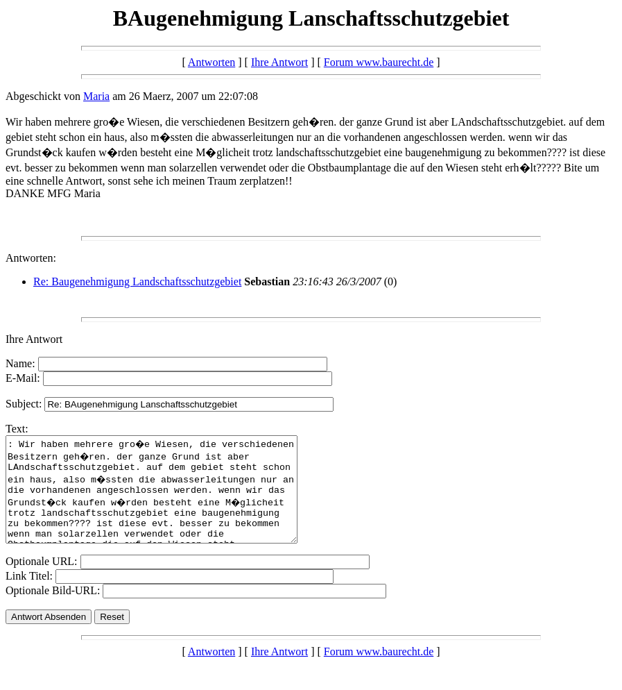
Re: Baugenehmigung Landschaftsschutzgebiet (137, 281)
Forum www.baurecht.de (378, 62)
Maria (96, 96)
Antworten (211, 62)
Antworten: (31, 258)
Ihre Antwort (279, 62)
